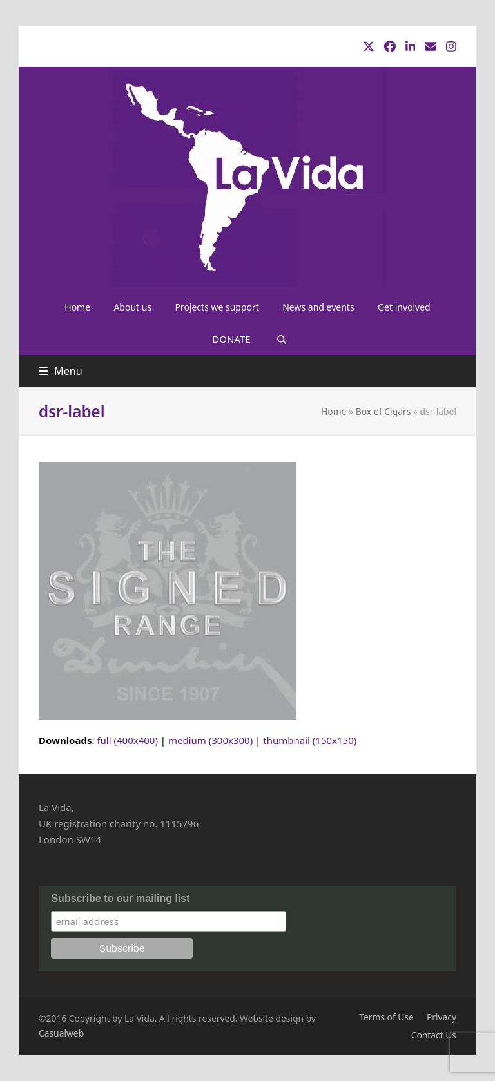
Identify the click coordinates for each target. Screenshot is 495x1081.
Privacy (441, 1017)
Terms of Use (386, 1017)
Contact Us (433, 1035)
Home (333, 411)
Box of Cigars (383, 411)
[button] (281, 339)
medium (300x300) (210, 740)
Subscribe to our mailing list (120, 898)
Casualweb (61, 1033)
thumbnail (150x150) (309, 740)
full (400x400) (127, 740)
